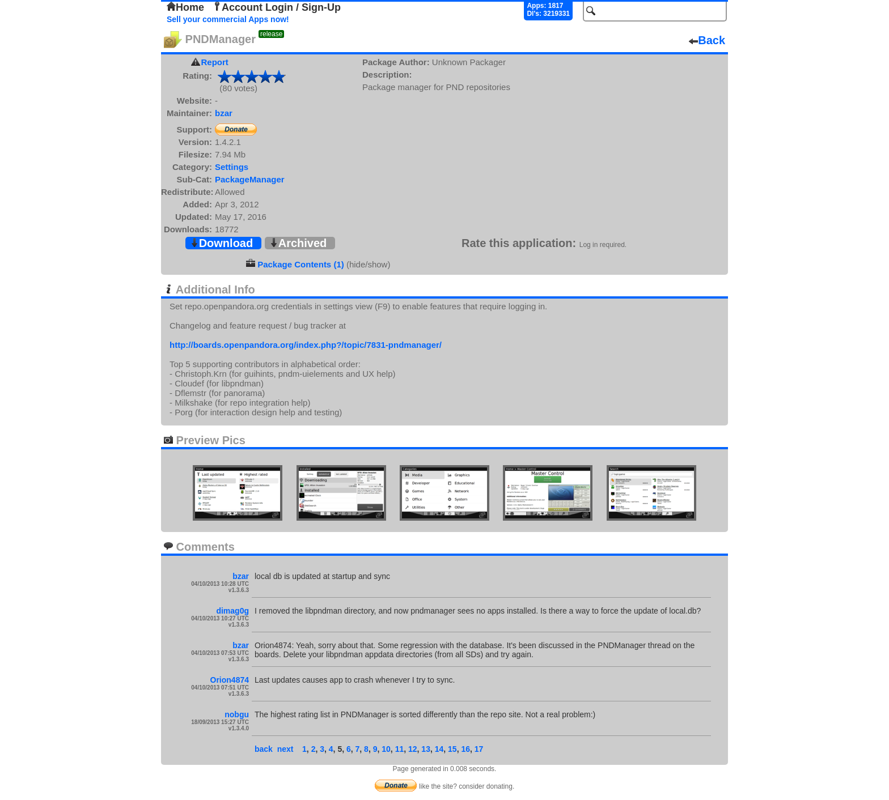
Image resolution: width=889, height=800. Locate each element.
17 (479, 749)
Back (707, 40)
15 (452, 749)
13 (425, 749)
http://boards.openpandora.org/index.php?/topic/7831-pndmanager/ (306, 345)
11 (399, 749)
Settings (231, 167)
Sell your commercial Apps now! (228, 19)
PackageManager (250, 179)
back (264, 749)
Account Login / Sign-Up (277, 7)
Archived (298, 243)
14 (439, 749)
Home (185, 7)
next (285, 749)
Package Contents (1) (300, 264)
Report (214, 62)
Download (221, 243)
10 (386, 749)
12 (412, 749)
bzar (223, 113)
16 (465, 749)
